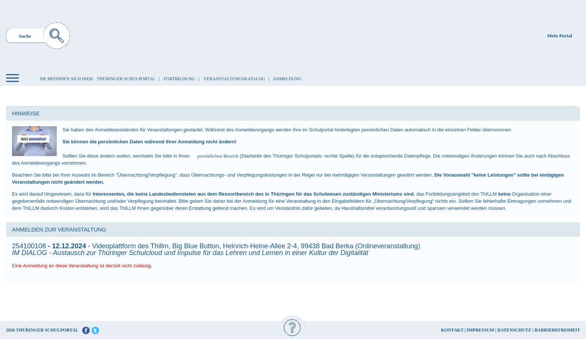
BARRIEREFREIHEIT (557, 330)
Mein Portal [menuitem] (559, 35)
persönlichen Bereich (217, 156)
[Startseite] (294, 35)
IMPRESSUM (480, 330)
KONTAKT (452, 330)
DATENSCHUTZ (514, 330)
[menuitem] (38, 36)
